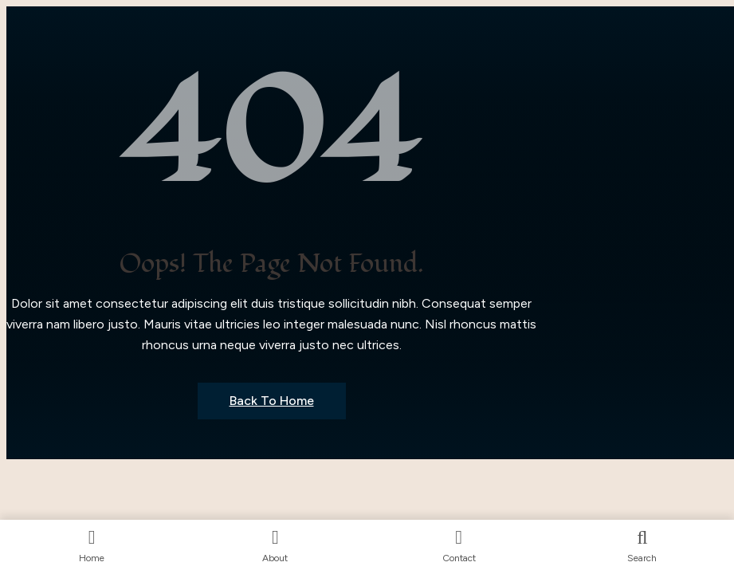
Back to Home (272, 400)
